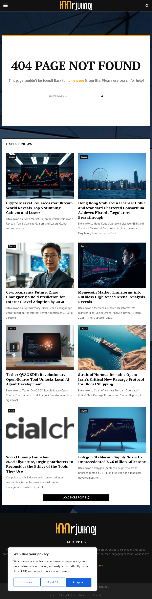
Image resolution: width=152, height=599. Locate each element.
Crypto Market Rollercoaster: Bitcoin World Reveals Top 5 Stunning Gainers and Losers (39, 207)
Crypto (12, 157)
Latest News (19, 143)
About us (84, 595)
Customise (26, 582)
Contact (97, 595)
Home (51, 595)
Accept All (79, 582)
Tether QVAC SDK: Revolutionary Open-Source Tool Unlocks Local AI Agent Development (37, 379)
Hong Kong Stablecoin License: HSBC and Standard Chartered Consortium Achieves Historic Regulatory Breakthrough (111, 209)
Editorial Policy (67, 595)
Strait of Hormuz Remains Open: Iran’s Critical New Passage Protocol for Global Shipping (111, 379)
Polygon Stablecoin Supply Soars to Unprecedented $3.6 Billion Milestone (112, 459)
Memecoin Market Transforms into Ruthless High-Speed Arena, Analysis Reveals (111, 297)
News (11, 410)
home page (75, 80)
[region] (52, 569)
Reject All (52, 582)
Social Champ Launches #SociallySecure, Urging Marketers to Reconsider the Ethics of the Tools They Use (39, 464)
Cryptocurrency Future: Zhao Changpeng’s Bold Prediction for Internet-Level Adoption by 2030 (35, 297)
